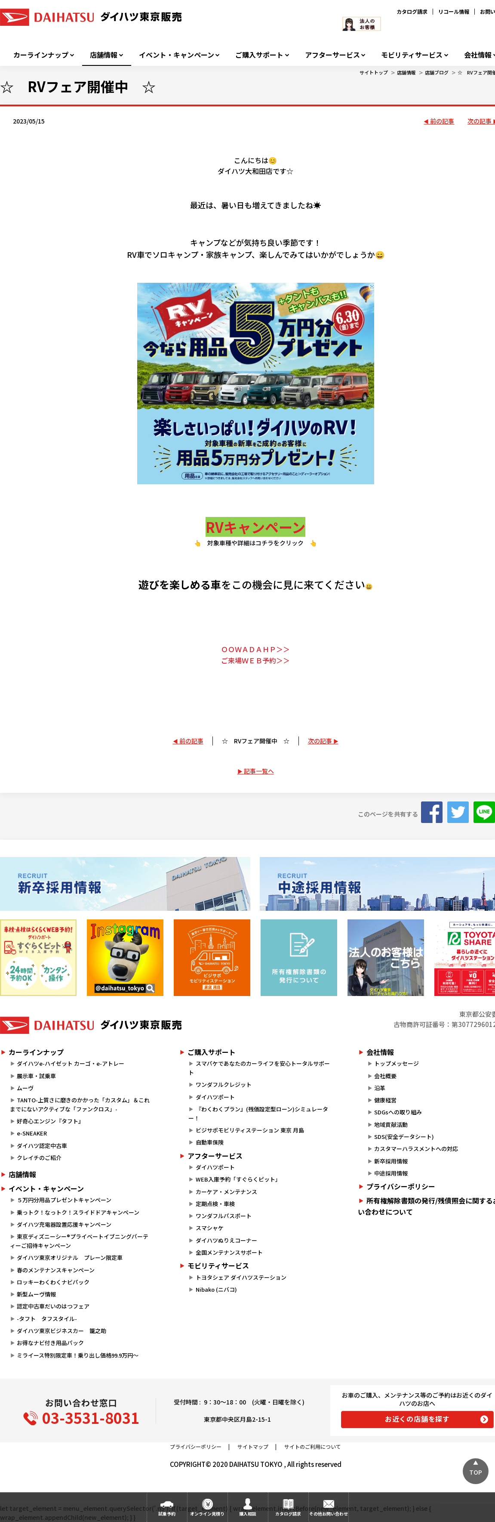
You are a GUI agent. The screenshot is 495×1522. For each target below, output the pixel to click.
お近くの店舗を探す (417, 1419)
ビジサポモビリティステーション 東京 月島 (250, 1130)
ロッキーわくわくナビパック (53, 1282)
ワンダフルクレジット (224, 1084)
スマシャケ (210, 1228)
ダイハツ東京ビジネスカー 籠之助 (61, 1331)
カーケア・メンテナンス (226, 1192)
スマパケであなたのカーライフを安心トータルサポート (258, 1068)
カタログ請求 (412, 11)
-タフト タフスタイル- (47, 1319)
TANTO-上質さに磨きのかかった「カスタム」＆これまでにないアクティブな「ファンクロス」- (80, 1104)
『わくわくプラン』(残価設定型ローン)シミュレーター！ (258, 1113)
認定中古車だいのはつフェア (53, 1306)
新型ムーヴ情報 (36, 1294)
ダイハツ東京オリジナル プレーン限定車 (70, 1257)
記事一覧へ (259, 771)
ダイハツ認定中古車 (42, 1146)
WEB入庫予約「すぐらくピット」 (238, 1179)
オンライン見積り (207, 1513)
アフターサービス (332, 54)
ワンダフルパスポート (224, 1216)
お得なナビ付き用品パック (53, 1343)
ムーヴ (25, 1088)
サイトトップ (374, 72)
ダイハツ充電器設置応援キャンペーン (64, 1224)
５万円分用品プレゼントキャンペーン (64, 1200)
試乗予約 (166, 1513)
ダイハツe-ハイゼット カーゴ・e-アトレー (70, 1063)
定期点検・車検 (215, 1204)
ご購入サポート (259, 54)
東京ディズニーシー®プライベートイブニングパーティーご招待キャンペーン (79, 1241)
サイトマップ (252, 1446)
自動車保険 (210, 1142)
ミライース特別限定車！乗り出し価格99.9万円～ (77, 1355)
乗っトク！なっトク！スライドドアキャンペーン (78, 1212)
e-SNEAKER (32, 1133)
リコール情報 (453, 11)
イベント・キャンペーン (176, 54)
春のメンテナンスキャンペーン (56, 1270)
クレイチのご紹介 (39, 1158)
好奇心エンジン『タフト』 (50, 1121)
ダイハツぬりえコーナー (226, 1240)
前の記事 (442, 121)
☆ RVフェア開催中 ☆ (255, 740)
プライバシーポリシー (195, 1446)
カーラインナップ (40, 54)
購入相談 (247, 1513)
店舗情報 (103, 54)
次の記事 (320, 740)
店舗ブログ (437, 72)
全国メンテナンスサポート (229, 1252)
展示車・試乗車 (36, 1076)
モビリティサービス (412, 54)
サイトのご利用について (312, 1446)
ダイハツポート (215, 1097)
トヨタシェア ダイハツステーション (241, 1277)
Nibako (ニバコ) (216, 1289)
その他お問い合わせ (328, 1513)
